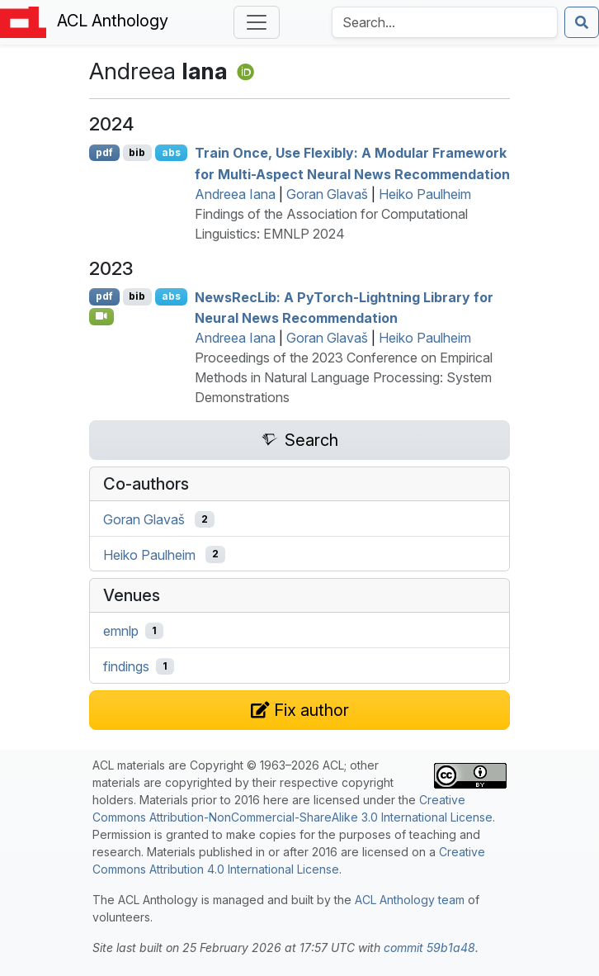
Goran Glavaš (327, 194)
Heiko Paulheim (425, 194)
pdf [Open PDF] (104, 152)
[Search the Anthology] (445, 22)
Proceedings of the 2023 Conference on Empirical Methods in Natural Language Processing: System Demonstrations (344, 377)
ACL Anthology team (410, 900)
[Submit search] (581, 22)
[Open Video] (101, 316)
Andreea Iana (235, 194)
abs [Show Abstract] (171, 152)
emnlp (121, 631)
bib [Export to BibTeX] (137, 152)
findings (126, 666)
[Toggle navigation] (256, 22)
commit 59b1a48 (429, 947)
